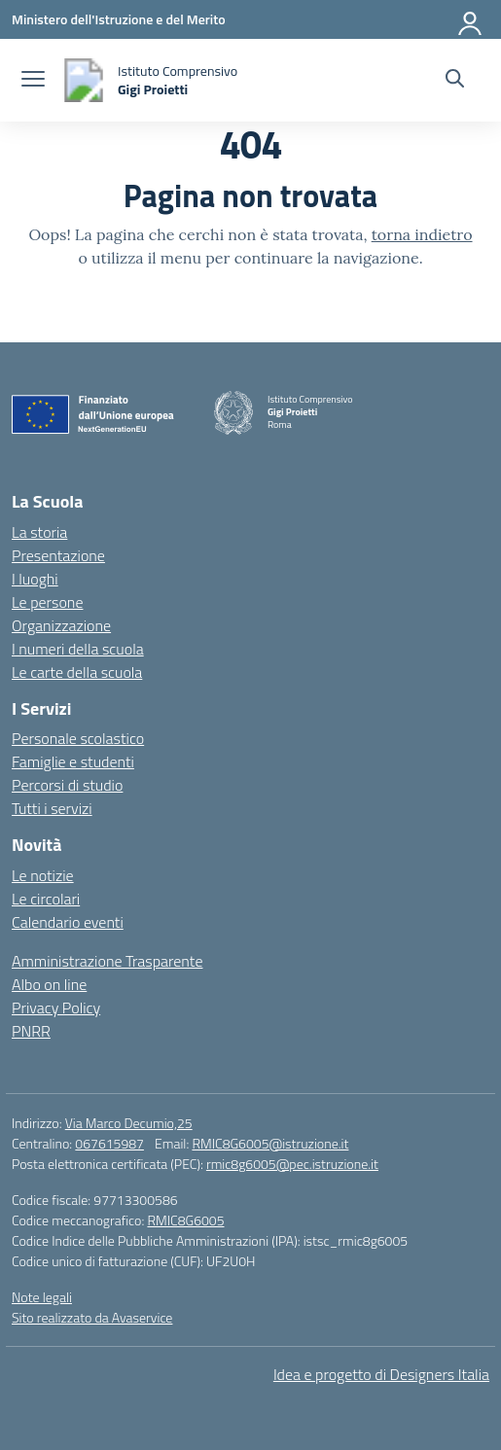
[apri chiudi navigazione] (33, 80)
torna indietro (422, 234)
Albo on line (49, 984)
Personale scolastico (78, 738)
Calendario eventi (68, 922)
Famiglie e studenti (73, 761)
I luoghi (35, 578)
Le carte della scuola (77, 672)
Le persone (47, 602)
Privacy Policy (56, 1007)
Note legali (42, 1297)
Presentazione (58, 555)
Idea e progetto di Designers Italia (381, 1374)
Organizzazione (61, 625)
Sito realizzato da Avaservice (92, 1317)
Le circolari (46, 898)
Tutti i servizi (52, 808)
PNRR (31, 1031)
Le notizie (43, 875)
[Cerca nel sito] (455, 80)
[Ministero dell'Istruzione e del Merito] (119, 19)
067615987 (109, 1143)
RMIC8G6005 (185, 1220)
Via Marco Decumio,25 (129, 1123)
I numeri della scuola (78, 648)
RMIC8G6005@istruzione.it (270, 1143)
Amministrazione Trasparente (107, 961)
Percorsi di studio (67, 784)
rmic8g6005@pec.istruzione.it (292, 1163)
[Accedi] (470, 19)
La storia (39, 532)
